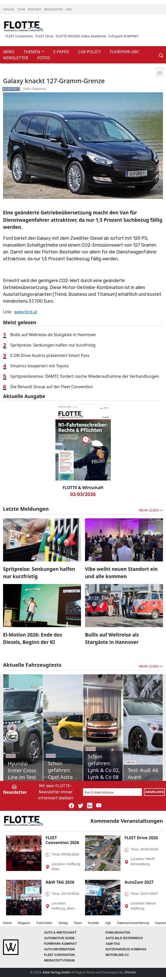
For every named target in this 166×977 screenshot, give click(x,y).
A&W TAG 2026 (60, 882)
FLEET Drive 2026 (141, 838)
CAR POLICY (90, 52)
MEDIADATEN (54, 9)
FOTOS (43, 58)
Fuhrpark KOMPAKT (124, 36)
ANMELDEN (154, 792)
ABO (69, 9)
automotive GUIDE (59, 938)
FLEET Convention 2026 (62, 840)
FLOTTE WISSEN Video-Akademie (81, 36)
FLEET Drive (44, 36)
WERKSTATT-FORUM (59, 960)
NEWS (9, 52)
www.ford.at (25, 312)
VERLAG (9, 9)
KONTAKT (35, 9)
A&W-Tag (113, 944)
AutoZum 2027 (138, 882)
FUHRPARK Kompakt (60, 944)
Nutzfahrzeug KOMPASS (126, 949)
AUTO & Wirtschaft (60, 932)
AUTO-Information (59, 949)
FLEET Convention (19, 36)
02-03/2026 (83, 494)
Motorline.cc (117, 955)
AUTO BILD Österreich (124, 938)
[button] (12, 727)
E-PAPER (61, 52)
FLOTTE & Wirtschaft (83, 487)
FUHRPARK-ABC (124, 52)
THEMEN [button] (32, 52)
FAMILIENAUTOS (118, 932)
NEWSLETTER (16, 58)
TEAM (21, 9)
